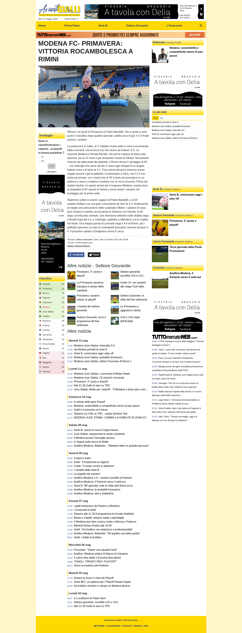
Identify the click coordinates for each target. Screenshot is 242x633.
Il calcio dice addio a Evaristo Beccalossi (97, 557)
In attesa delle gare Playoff (89, 401)
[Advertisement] (177, 163)
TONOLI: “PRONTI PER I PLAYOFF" (95, 561)
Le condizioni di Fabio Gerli (90, 598)
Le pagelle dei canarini (87, 473)
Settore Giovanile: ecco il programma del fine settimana (91, 321)
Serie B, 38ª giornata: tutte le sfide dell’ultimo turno (103, 485)
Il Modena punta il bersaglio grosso (94, 437)
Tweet (94, 254)
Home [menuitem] (42, 25)
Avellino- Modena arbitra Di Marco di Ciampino (101, 553)
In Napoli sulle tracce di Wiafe (91, 441)
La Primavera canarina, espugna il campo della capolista (90, 286)
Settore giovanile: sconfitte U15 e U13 (96, 602)
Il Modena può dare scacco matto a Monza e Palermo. (105, 521)
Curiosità (158, 267)
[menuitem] (200, 25)
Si (42, 156)
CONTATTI (127, 626)
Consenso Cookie (113, 620)
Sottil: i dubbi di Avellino (87, 537)
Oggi (155, 118)
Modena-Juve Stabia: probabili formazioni (98, 357)
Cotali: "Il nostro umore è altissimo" (94, 466)
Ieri (161, 118)
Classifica (45, 278)
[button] (51, 166)
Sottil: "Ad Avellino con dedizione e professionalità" (103, 529)
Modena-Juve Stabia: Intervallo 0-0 (94, 345)
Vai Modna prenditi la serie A (90, 349)
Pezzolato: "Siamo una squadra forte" (95, 549)
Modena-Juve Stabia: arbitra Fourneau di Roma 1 (102, 361)
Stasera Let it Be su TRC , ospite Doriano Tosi (100, 413)
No (42, 161)
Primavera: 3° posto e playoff (90, 381)
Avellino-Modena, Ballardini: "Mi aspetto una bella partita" (107, 533)
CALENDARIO (113, 626)
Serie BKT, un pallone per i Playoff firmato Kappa (102, 581)
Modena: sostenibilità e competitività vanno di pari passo (106, 405)
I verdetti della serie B (86, 470)
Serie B (157, 189)
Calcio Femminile (163, 241)
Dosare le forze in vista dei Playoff (94, 578)
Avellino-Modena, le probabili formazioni (97, 489)
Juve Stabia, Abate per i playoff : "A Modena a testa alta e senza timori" (115, 389)
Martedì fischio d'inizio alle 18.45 (93, 525)
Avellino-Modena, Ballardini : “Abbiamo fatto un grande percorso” (111, 445)
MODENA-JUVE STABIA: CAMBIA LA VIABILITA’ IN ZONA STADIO (113, 417)
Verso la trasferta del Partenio (91, 565)
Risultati (51, 172)
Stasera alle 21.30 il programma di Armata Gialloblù (104, 513)
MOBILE (138, 626)
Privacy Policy (131, 620)
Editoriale (159, 42)
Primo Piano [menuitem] (72, 25)
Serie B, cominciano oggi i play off (93, 353)
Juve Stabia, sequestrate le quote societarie (99, 434)
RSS (146, 626)
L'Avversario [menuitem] (174, 25)
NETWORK (99, 626)
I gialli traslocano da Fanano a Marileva (96, 506)
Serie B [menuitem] (102, 25)
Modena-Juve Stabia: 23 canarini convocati (99, 377)
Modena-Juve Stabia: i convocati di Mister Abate (102, 373)
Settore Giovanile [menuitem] (137, 25)
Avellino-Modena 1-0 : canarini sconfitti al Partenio (103, 477)
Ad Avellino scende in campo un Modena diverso (102, 585)
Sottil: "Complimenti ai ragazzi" (92, 462)
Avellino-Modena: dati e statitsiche (94, 493)
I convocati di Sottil (85, 509)
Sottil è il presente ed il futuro (91, 409)
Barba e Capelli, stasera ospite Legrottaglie (99, 517)
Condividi (76, 254)
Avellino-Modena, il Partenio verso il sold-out (99, 481)
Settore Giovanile (84, 239)
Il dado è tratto (82, 458)
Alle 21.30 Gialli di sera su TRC (92, 385)
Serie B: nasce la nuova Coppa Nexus (96, 430)
